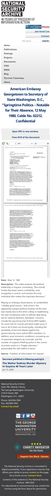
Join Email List (42, 31)
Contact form (35, 475)
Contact (45, 36)
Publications (10, 49)
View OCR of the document (26, 137)
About (7, 82)
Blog (6, 73)
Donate (45, 26)
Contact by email (10, 406)
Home (7, 45)
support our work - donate (34, 456)
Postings (8, 53)
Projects (8, 57)
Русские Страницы (14, 78)
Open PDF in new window (25, 131)
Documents (10, 61)
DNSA (7, 69)
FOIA (6, 65)
